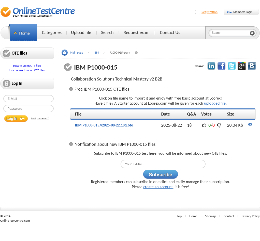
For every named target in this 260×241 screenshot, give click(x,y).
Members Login (243, 12)
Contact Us (170, 32)
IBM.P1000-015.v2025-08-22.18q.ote (104, 125)
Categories (52, 32)
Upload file (81, 32)
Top (179, 216)
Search (107, 32)
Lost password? (40, 118)
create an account (158, 186)
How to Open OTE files (27, 66)
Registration (209, 12)
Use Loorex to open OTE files (27, 70)
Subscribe (160, 174)
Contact (229, 216)
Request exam (136, 32)
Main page (76, 52)
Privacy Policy (251, 216)
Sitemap (210, 216)
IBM (96, 52)
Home (193, 216)
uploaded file (215, 103)
